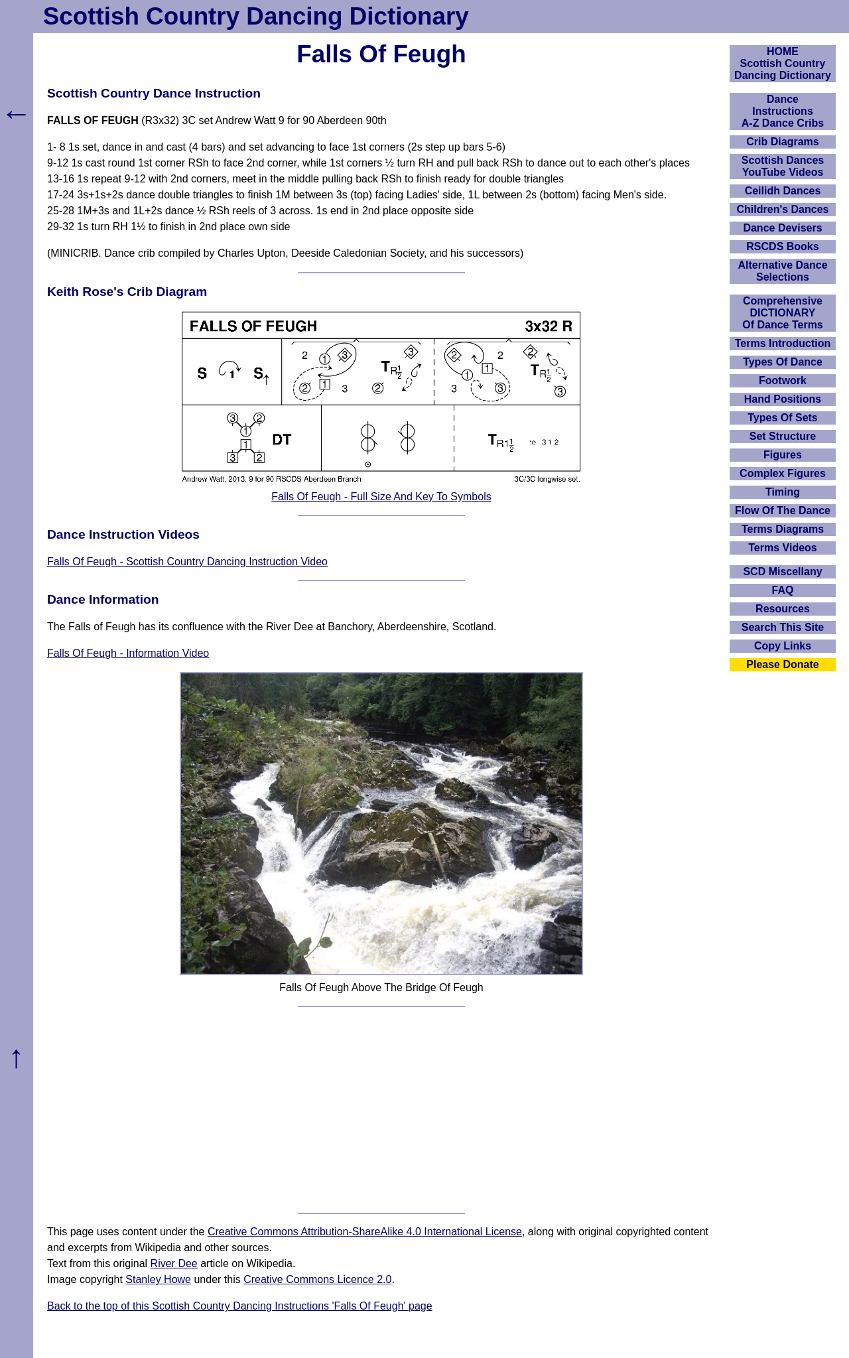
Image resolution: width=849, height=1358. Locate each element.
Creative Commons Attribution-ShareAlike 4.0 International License (365, 1231)
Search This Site (783, 627)
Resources (782, 608)
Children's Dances (783, 209)
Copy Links (782, 645)
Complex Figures (783, 473)
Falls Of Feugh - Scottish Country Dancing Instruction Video (187, 561)
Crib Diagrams (782, 141)
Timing (782, 492)
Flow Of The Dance (782, 510)
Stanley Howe (158, 1279)
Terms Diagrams (783, 529)
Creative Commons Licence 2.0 (317, 1279)
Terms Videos (782, 547)
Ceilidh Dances (783, 190)
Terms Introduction (783, 343)
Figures (782, 454)
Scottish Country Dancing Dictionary (256, 16)
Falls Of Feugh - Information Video (128, 653)
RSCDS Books (782, 246)
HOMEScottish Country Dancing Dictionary (782, 63)
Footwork (783, 380)
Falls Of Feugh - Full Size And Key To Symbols (381, 496)
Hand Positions (782, 399)
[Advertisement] (381, 1110)
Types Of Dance (782, 362)
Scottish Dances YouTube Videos (783, 166)
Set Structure (783, 436)
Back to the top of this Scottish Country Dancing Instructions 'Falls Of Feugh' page (239, 1306)
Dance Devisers (782, 228)
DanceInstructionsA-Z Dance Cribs (783, 111)
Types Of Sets (783, 417)
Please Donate (782, 664)
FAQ (783, 590)
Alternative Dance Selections (782, 271)
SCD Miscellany (782, 571)
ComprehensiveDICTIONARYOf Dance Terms (782, 312)
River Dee (174, 1263)
